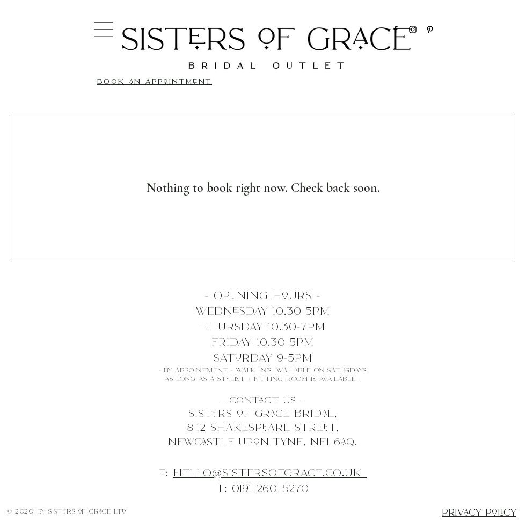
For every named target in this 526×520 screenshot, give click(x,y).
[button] (103, 29)
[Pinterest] (430, 29)
